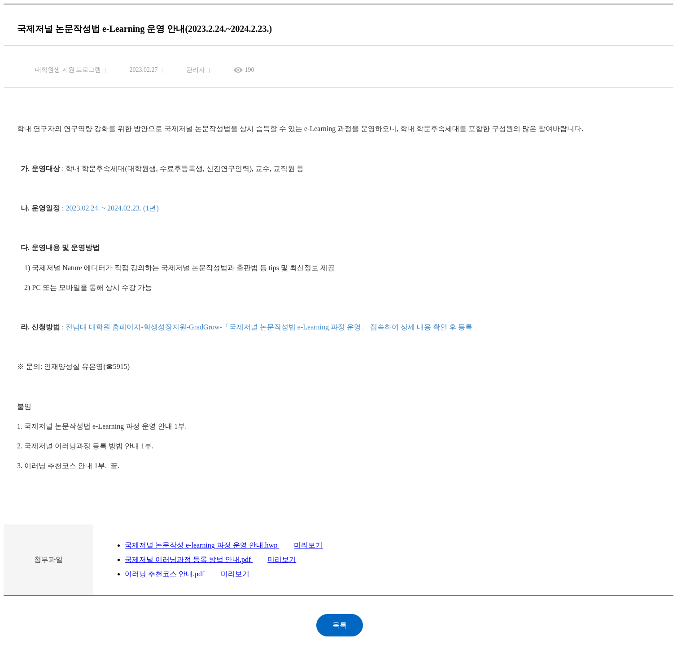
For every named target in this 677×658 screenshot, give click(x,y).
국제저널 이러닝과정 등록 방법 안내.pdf (189, 559)
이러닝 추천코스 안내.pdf (165, 574)
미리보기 (308, 545)
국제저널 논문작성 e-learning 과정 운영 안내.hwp (202, 545)
